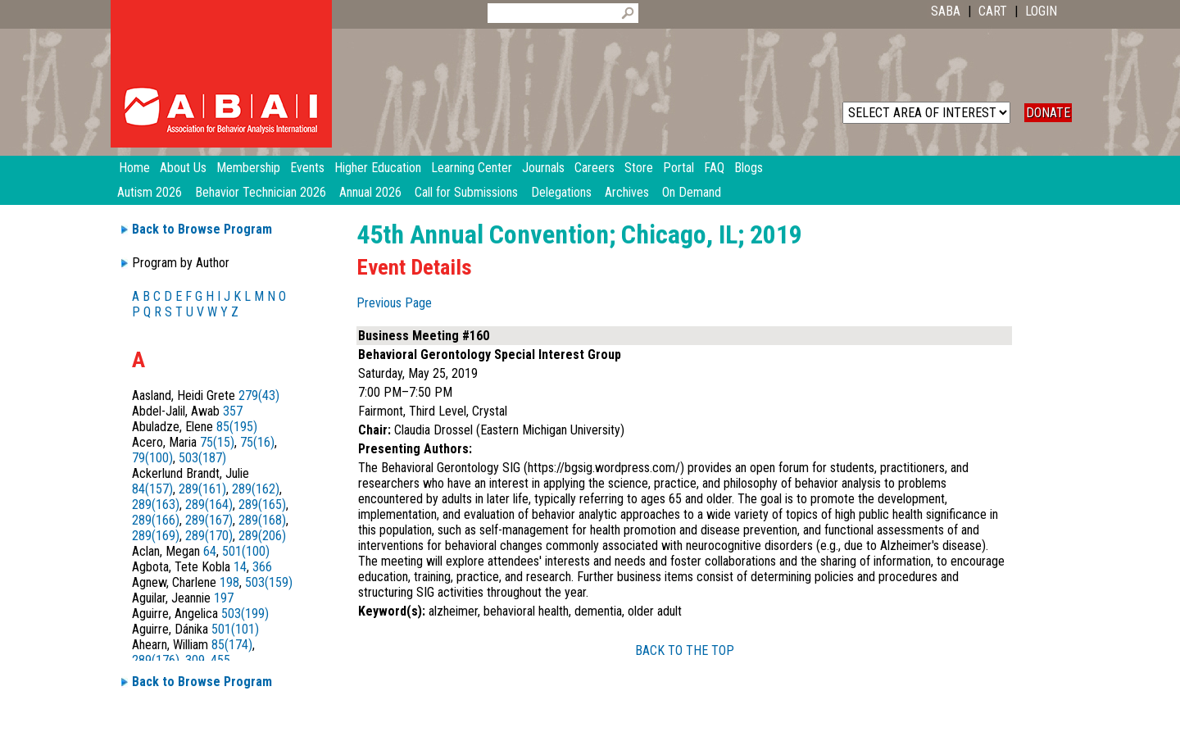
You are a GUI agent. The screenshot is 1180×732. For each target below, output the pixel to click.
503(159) (269, 582)
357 (233, 411)
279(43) (258, 395)
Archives (627, 192)
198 (229, 582)
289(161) (202, 489)
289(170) (209, 535)
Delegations (561, 192)
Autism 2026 (149, 192)
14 (240, 567)
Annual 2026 (370, 192)
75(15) (217, 442)
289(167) (209, 520)
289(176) (155, 660)
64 (209, 551)
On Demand (691, 192)
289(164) (209, 504)
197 (224, 598)
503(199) (245, 613)
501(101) (235, 629)
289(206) (262, 535)
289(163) (155, 504)
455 (220, 660)
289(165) (262, 504)
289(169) (155, 535)
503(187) (202, 458)
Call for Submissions (466, 192)
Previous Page (394, 303)
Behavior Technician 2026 (260, 192)
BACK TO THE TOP (684, 650)
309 (195, 660)
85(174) (231, 644)
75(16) (257, 442)
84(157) (152, 489)
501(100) (246, 551)
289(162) (255, 489)
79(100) (152, 458)
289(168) (262, 520)
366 (262, 567)
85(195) (236, 426)
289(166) (155, 520)
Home (134, 167)
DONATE (1048, 112)
